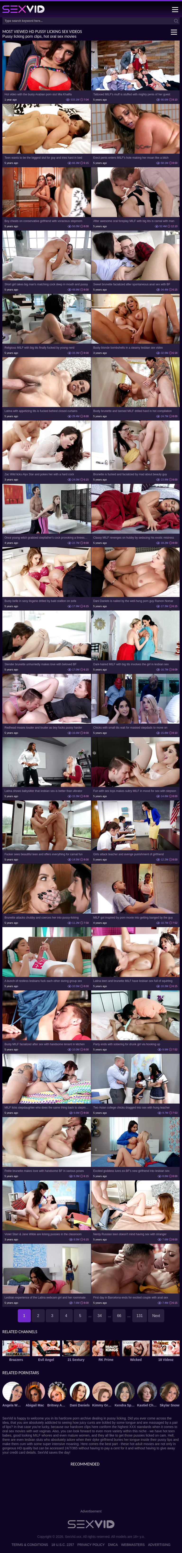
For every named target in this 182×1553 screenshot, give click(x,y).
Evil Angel (46, 1360)
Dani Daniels (80, 1405)
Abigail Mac (35, 1405)
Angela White (12, 1405)
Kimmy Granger (102, 1405)
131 (139, 1316)
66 (119, 1316)
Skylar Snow (169, 1405)
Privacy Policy (91, 1545)
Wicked (136, 1360)
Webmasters (133, 1545)
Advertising (159, 1545)
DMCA (113, 1545)
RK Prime (106, 1360)
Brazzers (16, 1360)
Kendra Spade (125, 1405)
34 (100, 1316)
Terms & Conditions (30, 1545)
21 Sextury (76, 1360)
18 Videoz (165, 1360)
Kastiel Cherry (147, 1405)
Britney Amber (57, 1405)
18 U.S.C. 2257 (62, 1545)
